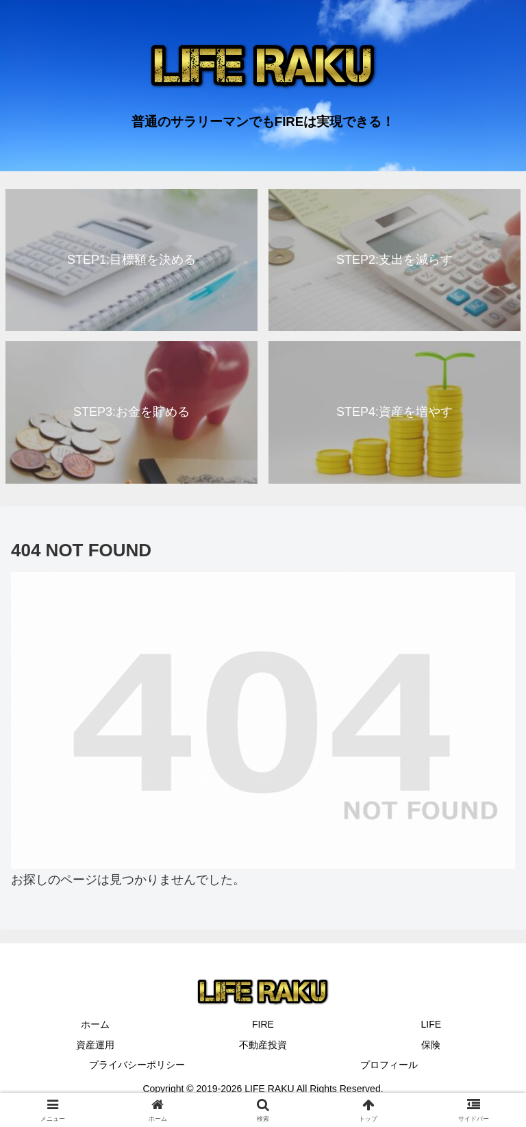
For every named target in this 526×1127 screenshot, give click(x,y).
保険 (430, 1044)
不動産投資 (263, 1044)
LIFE (431, 1024)
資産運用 (95, 1044)
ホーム (95, 1024)
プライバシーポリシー (137, 1064)
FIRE (263, 1024)
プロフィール (389, 1064)
